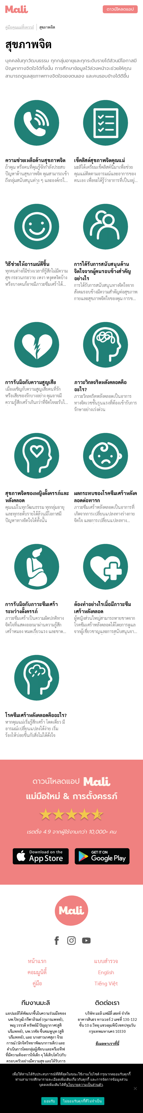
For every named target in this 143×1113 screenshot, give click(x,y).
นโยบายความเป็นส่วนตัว (84, 1085)
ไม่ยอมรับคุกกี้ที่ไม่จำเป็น (82, 1101)
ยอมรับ (49, 1101)
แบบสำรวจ (106, 961)
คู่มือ (37, 983)
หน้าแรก (37, 961)
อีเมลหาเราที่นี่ (107, 1043)
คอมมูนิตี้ (37, 972)
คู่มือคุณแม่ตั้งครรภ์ (19, 27)
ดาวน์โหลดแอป (120, 9)
